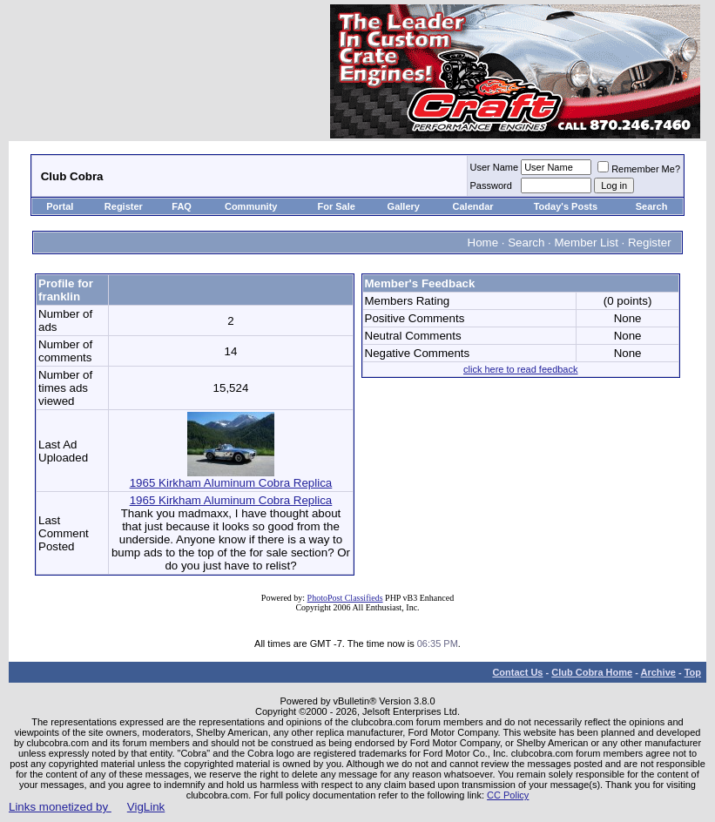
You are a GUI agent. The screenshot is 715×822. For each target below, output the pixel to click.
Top (693, 672)
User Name (494, 167)
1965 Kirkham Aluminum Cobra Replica (231, 477)
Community (252, 206)
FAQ (182, 206)
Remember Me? (638, 169)
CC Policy (508, 795)
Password (491, 185)
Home (483, 242)
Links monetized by (87, 806)
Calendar (473, 206)
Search (652, 206)
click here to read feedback (520, 369)
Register (124, 206)
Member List (586, 242)
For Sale (335, 206)
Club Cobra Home (591, 672)
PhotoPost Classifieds (345, 598)
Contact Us (517, 672)
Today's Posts (565, 206)
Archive (658, 672)
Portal (59, 206)
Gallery (404, 206)
